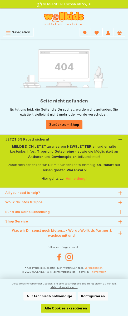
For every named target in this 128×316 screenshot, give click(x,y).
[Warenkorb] (119, 32)
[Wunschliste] (96, 32)
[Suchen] (85, 32)
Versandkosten (93, 267)
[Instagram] (69, 257)
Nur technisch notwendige (49, 296)
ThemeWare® (98, 271)
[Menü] (18, 32)
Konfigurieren (93, 296)
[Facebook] (59, 257)
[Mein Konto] (108, 32)
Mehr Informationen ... (64, 287)
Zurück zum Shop (64, 125)
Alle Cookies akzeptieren (66, 308)
